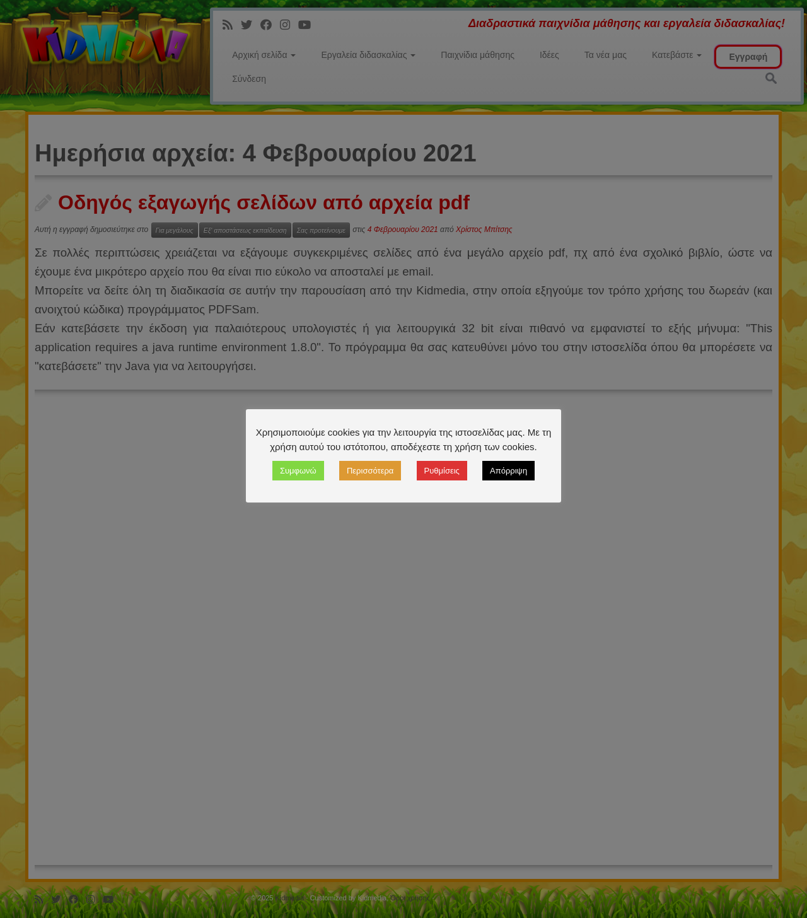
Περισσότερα (370, 470)
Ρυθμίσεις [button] (442, 470)
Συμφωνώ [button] (298, 470)
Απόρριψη (508, 470)
